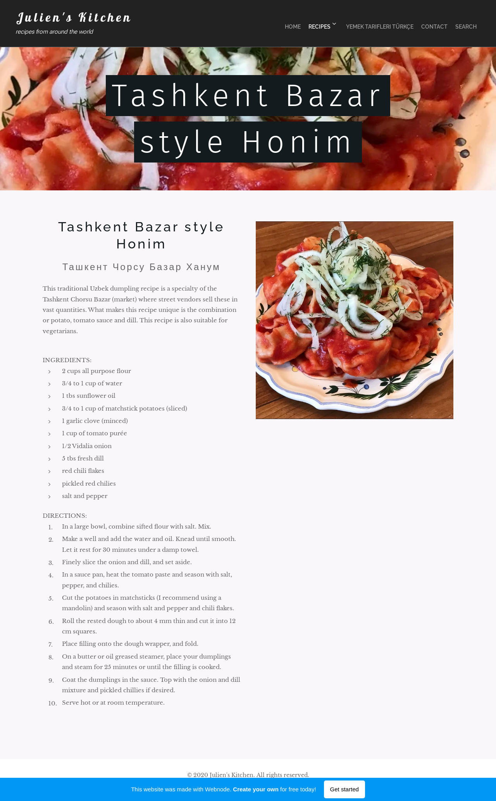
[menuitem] (277, 23)
